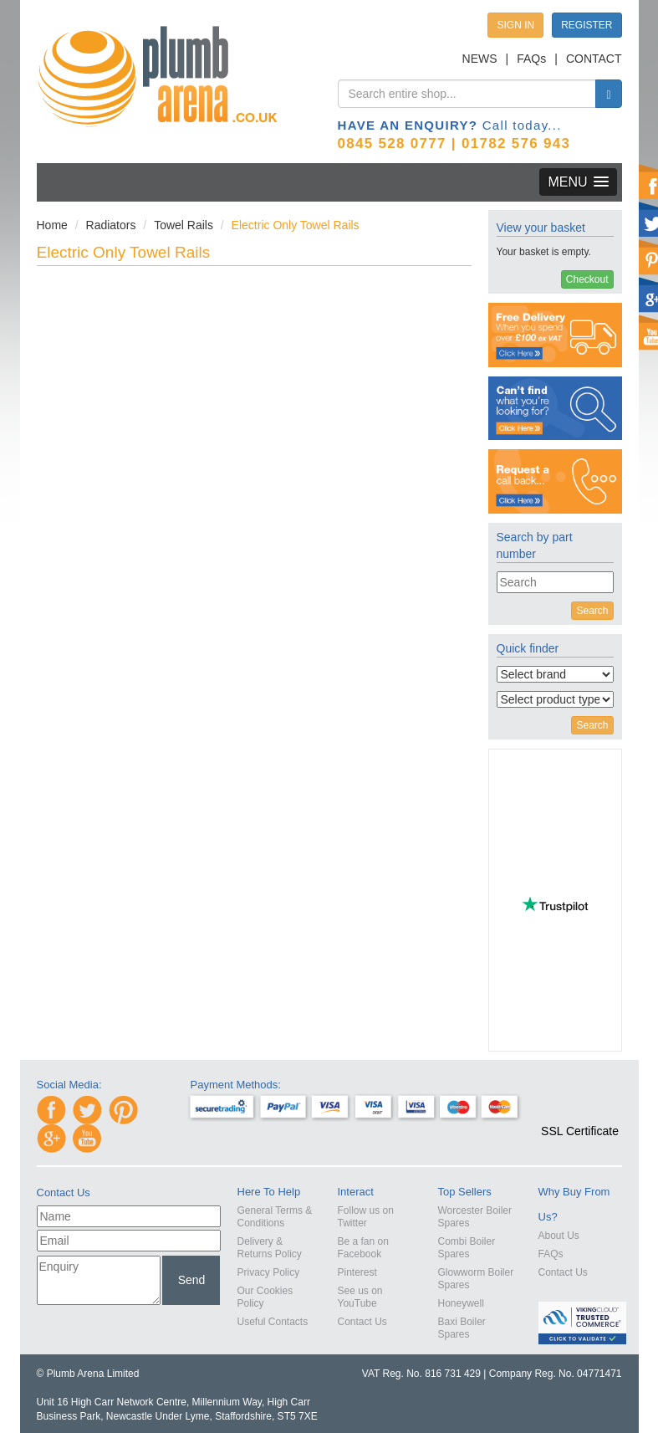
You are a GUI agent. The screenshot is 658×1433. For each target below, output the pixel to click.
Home (52, 225)
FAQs (531, 58)
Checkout (587, 279)
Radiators (111, 225)
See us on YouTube (360, 1297)
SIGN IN (515, 25)
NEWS (479, 58)
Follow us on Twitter (366, 1217)
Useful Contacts (273, 1322)
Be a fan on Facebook (363, 1248)
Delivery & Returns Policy (269, 1248)
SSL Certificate (580, 1131)
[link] (580, 1101)
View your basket (541, 227)
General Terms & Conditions (275, 1217)
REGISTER (586, 25)
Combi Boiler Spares (467, 1248)
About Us (558, 1235)
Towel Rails (183, 225)
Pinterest (357, 1272)
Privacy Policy (268, 1272)
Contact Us (362, 1322)
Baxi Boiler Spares (462, 1328)
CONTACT (594, 58)
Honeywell (461, 1303)
